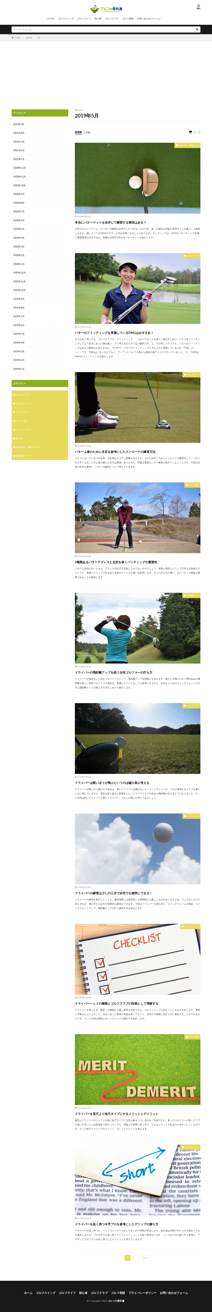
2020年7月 (19, 210)
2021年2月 (19, 150)
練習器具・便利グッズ (187, 145)
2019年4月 (19, 340)
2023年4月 (19, 124)
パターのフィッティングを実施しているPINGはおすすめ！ (129, 332)
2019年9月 (19, 297)
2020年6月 (19, 219)
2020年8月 (19, 202)
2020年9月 (19, 193)
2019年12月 (19, 271)
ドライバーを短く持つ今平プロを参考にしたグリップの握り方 (132, 1223)
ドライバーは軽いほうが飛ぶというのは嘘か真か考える (126, 782)
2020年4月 (19, 236)
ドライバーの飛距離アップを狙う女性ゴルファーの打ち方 (128, 671)
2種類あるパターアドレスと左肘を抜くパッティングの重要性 (131, 561)
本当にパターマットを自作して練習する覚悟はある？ (124, 221)
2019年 (29, 37)
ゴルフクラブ (112, 18)
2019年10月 (19, 288)
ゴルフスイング (66, 18)
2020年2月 (19, 253)
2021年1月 (19, 158)
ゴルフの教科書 (116, 1299)
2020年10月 (19, 184)
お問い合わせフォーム (148, 18)
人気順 (86, 131)
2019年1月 (19, 366)
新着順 (78, 131)
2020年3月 (19, 245)
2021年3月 (19, 141)
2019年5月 (19, 331)
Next (145, 1257)
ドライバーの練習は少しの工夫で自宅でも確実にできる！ (128, 892)
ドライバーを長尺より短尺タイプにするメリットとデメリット (132, 1113)
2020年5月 (19, 228)
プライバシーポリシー (141, 1292)
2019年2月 (19, 357)
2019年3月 (19, 348)
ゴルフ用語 (127, 18)
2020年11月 (19, 176)
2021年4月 (19, 132)
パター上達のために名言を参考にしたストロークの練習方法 (130, 451)
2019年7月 (19, 314)
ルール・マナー (24, 426)
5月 (38, 37)
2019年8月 (19, 305)
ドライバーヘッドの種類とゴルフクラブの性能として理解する (132, 1002)
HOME (50, 18)
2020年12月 (19, 167)
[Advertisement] (106, 74)
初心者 (97, 18)
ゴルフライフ (84, 18)
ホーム (32, 1292)
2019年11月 (19, 279)
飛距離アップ (192, 595)
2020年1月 (19, 262)
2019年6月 (19, 323)
